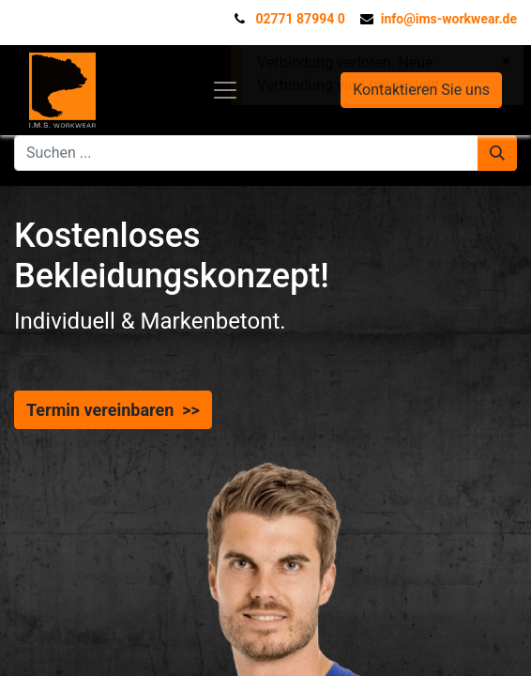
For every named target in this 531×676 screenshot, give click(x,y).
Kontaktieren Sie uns (421, 90)
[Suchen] (497, 153)
